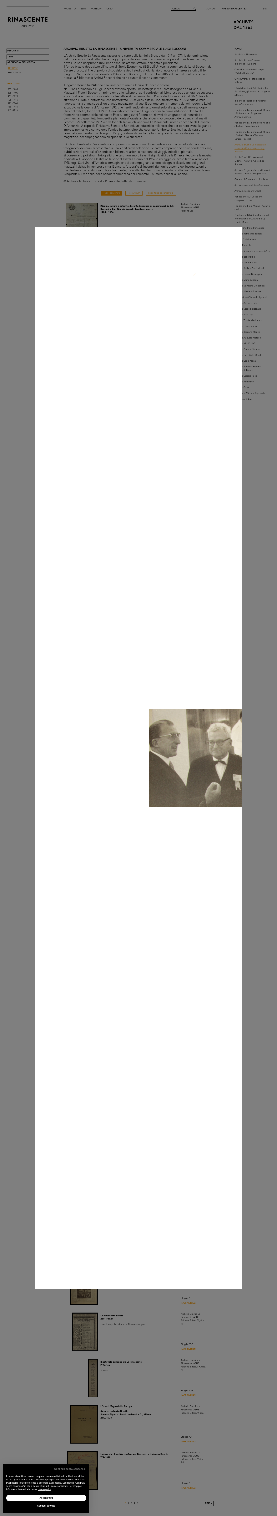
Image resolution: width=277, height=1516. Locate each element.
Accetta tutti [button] (46, 1498)
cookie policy (44, 1489)
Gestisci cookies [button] (46, 1505)
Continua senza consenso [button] (69, 1468)
